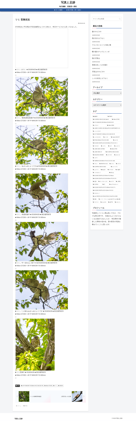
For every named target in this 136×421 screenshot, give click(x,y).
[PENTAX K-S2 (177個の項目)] (103, 163)
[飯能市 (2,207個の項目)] (99, 116)
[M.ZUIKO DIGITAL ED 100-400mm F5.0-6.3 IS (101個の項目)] (106, 178)
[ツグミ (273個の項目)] (103, 146)
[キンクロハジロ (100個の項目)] (103, 181)
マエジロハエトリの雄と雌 (101, 45)
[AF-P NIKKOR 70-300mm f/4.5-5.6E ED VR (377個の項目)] (106, 134)
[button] (119, 19)
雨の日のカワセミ (98, 38)
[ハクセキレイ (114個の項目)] (100, 172)
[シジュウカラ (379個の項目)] (106, 131)
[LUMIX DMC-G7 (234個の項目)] (98, 152)
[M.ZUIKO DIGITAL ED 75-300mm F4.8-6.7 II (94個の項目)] (106, 187)
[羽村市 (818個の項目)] (114, 116)
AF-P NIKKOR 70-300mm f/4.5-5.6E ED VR (32, 385)
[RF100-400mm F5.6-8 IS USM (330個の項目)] (102, 140)
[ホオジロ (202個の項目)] (117, 155)
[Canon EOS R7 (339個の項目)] (115, 137)
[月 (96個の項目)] (105, 184)
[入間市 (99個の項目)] (118, 181)
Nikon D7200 (48, 385)
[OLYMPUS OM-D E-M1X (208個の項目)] (113, 152)
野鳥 (17, 385)
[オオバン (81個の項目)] (117, 202)
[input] (107, 19)
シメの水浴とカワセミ (100, 78)
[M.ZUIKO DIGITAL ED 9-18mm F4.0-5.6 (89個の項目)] (106, 190)
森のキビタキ (97, 31)
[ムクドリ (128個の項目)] (96, 169)
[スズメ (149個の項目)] (112, 163)
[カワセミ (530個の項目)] (99, 125)
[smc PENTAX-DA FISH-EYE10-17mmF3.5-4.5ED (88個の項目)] (106, 196)
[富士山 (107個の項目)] (115, 172)
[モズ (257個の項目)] (110, 146)
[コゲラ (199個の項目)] (106, 158)
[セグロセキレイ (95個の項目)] (115, 184)
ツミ (55, 385)
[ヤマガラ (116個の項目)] (111, 169)
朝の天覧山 (96, 58)
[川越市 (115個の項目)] (118, 169)
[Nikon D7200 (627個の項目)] (116, 119)
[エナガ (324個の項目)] (117, 140)
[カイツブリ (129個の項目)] (115, 166)
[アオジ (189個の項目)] (95, 163)
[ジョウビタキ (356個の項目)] (97, 137)
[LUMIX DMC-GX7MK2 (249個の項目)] (100, 149)
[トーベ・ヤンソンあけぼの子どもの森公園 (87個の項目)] (109, 199)
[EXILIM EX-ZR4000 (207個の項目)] (98, 155)
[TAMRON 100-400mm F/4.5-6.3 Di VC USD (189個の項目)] (106, 161)
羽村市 (60, 385)
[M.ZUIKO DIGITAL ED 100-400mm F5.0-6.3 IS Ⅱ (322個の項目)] (106, 143)
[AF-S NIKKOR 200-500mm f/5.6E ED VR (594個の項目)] (106, 122)
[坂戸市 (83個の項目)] (111, 202)
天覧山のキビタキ (98, 72)
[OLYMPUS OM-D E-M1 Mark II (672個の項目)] (101, 119)
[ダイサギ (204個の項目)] (109, 155)
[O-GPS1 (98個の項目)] (97, 184)
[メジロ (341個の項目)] (106, 137)
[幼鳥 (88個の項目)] (95, 199)
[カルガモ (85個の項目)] (103, 202)
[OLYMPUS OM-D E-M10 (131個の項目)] (101, 166)
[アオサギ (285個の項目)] (96, 146)
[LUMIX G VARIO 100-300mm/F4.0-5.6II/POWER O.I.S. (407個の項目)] (106, 128)
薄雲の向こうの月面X (99, 65)
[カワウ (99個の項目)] (112, 181)
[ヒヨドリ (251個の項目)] (117, 146)
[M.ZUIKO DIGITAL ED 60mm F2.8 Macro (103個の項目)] (106, 175)
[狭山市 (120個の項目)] (103, 169)
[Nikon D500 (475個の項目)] (113, 125)
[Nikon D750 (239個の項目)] (115, 149)
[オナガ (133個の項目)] (118, 163)
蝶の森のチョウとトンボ (100, 52)
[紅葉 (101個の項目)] (94, 181)
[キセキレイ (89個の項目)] (106, 193)
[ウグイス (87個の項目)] (95, 202)
